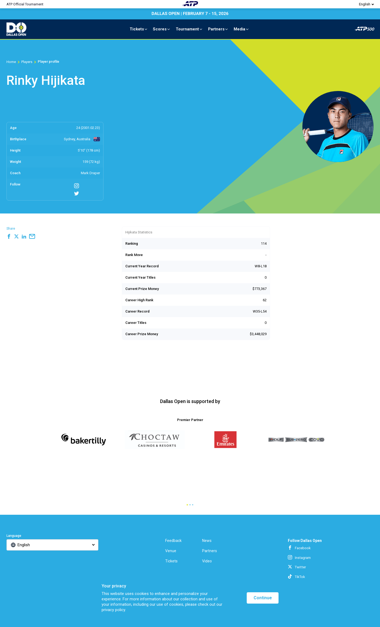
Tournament (189, 29)
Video (207, 561)
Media (241, 29)
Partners (218, 29)
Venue (170, 551)
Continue (263, 597)
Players (26, 62)
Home (11, 62)
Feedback (173, 540)
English (364, 4)
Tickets (139, 29)
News (207, 540)
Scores (162, 29)
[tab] (187, 505)
